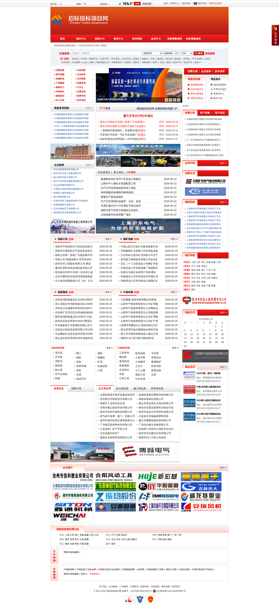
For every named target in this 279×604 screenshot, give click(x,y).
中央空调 (140, 378)
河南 (193, 282)
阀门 (78, 353)
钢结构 (123, 357)
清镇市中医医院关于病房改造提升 (73, 246)
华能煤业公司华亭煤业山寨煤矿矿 (139, 280)
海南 (193, 270)
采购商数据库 (174, 38)
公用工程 (124, 378)
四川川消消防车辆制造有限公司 (68, 183)
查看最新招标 (197, 85)
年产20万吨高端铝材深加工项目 (118, 187)
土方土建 (140, 370)
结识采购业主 (197, 89)
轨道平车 (188, 62)
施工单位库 (139, 388)
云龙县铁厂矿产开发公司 (113, 428)
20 (204, 338)
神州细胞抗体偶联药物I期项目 (117, 192)
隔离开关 (93, 59)
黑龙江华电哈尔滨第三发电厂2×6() (122, 121)
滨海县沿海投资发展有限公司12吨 (74, 329)
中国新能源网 (128, 569)
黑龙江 (204, 266)
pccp (85, 62)
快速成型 (102, 366)
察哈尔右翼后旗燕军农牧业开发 (156, 407)
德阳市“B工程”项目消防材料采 (137, 338)
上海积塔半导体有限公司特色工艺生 (204, 208)
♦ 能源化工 (59, 87)
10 (185, 334)
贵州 (198, 274)
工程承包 (124, 352)
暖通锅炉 (156, 361)
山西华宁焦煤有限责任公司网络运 (139, 308)
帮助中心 (175, 3)
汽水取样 (76, 62)
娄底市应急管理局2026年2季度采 (73, 321)
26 (198, 342)
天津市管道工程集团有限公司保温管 (70, 203)
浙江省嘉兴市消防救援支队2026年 (74, 303)
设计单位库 (122, 388)
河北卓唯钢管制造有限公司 (66, 172)
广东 (208, 270)
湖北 (198, 282)
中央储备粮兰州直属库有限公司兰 (73, 325)
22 (216, 338)
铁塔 (155, 62)
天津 (203, 278)
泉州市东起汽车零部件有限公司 (156, 411)
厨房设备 (156, 370)
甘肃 (198, 285)
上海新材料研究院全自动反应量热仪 (204, 240)
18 (191, 338)
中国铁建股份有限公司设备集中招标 (72, 114)
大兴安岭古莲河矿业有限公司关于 (139, 255)
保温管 (128, 62)
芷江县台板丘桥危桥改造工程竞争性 (204, 150)
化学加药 (65, 62)
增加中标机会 (197, 98)
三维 (99, 370)
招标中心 (100, 38)
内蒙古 (214, 278)
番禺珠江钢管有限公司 (64, 195)
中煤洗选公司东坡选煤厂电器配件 (139, 267)
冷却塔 (155, 353)
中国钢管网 (69, 569)
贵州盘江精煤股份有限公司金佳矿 (139, 259)
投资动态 (59, 388)
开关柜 (84, 59)
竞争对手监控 (219, 89)
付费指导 (134, 586)
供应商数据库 (193, 38)
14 (210, 334)
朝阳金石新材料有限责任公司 (116, 437)
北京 (193, 278)
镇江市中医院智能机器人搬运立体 (139, 333)
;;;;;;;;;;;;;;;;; (152, 53)
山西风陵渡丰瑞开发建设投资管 (117, 394)
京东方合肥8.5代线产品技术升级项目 (204, 212)
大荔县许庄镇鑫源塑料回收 (154, 416)
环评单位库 (157, 388)
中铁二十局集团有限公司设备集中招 (72, 126)
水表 (152, 59)
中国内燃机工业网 (155, 569)
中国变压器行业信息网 (109, 569)
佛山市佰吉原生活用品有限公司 (156, 403)
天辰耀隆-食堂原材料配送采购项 (138, 299)
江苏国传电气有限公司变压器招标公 (204, 124)
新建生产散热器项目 (112, 196)
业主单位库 (105, 388)
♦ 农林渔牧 (81, 70)
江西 (218, 262)
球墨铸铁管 (117, 62)
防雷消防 (156, 366)
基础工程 (140, 374)
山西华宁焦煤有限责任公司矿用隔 (139, 303)
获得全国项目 (197, 93)
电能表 (145, 59)
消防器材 (146, 62)
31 (185, 346)
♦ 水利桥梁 (81, 78)
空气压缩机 (197, 59)
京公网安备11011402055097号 (170, 591)
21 (210, 338)
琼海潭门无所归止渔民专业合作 (156, 428)
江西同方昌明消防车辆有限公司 (68, 191)
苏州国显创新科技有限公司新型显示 (204, 224)
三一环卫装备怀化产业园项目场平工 (204, 140)
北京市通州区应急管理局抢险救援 (73, 276)
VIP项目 (131, 172)
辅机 (78, 357)
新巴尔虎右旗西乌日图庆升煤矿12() (123, 126)
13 (204, 334)
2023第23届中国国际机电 (208, 414)
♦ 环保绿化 (59, 91)
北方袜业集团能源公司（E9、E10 (73, 280)
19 (198, 338)
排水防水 (124, 369)
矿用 (99, 361)
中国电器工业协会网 (86, 569)
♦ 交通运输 (59, 70)
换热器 (160, 59)
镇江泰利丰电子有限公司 (65, 179)
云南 (208, 274)
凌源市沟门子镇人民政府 (152, 437)
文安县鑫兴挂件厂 (110, 433)
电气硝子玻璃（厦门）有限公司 (117, 416)
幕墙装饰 (124, 361)
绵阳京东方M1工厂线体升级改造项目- (204, 232)
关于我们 (103, 586)
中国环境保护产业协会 (202, 569)
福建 (213, 262)
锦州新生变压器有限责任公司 (67, 215)
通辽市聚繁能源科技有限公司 (155, 420)
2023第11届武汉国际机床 (208, 400)
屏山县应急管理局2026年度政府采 (74, 338)
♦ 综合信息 (81, 100)
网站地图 (165, 586)
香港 (198, 270)
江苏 (198, 262)
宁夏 (208, 285)
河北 (198, 278)
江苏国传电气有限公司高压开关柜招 (204, 129)
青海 (203, 285)
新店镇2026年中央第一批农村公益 (74, 272)
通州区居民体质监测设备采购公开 (73, 267)
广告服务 (124, 586)
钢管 (92, 62)
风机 (78, 370)
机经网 (141, 569)
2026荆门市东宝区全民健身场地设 (74, 312)
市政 (121, 374)
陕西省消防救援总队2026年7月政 (73, 316)
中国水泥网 (184, 569)
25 (191, 342)
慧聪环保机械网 (71, 552)
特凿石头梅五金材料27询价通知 (138, 272)
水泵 (207, 59)
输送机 (177, 59)
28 (210, 342)
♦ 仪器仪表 (81, 91)
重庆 (193, 274)
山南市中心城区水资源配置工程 (118, 183)
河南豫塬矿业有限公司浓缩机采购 (139, 250)
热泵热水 (156, 357)
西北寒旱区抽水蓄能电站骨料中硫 (139, 329)
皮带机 (186, 59)
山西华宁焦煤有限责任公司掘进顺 (139, 312)
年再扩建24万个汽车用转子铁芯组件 (121, 205)
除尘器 (169, 59)
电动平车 (177, 62)
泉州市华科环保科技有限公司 (116, 411)
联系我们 (176, 586)
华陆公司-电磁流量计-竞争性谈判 (73, 259)
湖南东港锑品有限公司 (151, 399)
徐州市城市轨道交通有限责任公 (117, 420)
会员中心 (156, 38)
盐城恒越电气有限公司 (64, 207)
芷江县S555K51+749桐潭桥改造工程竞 (205, 155)
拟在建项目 (104, 172)
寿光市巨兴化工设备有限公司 (67, 176)
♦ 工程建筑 (59, 83)
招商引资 (76, 388)
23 (222, 338)
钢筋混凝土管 (102, 62)
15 (216, 334)
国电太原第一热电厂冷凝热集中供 (73, 255)
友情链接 (155, 586)
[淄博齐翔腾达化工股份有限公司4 (139, 325)
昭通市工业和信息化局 (112, 403)
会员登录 (206, 71)
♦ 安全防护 (81, 74)
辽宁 (193, 266)
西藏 (213, 274)
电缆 (168, 62)
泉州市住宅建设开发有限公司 (155, 433)
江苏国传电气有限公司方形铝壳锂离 (204, 134)
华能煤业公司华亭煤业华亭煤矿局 (139, 276)
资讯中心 (118, 38)
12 (198, 334)
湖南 (203, 282)
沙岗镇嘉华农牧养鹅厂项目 (116, 214)
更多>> (198, 62)
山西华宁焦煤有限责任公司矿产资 (139, 321)
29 (216, 342)
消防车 (136, 62)
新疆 (213, 285)
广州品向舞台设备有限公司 (154, 424)
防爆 (57, 378)
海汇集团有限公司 (62, 199)
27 (204, 342)
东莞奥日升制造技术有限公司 (116, 399)
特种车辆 (81, 366)
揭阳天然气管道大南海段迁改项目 (119, 210)
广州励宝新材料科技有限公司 (116, 424)
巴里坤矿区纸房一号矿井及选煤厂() (122, 134)
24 (185, 342)
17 (185, 338)
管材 (78, 361)
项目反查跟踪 (219, 85)
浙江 (203, 262)
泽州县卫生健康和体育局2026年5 (73, 308)
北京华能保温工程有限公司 (66, 211)
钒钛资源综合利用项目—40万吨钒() (123, 139)
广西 (213, 270)
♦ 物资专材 (81, 96)
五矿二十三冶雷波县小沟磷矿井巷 (139, 263)
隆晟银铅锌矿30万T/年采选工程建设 (121, 179)
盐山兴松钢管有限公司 (64, 187)
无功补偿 (126, 59)
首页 (166, 3)
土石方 (139, 366)
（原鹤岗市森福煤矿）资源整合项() (122, 130)
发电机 (136, 59)
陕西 (193, 285)
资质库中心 (218, 93)
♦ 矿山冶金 (59, 100)
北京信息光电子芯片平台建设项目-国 (204, 228)
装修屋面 (124, 365)
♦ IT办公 (79, 87)
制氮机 (101, 357)
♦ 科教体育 (81, 83)
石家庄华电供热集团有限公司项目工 (204, 145)
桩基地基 (140, 353)
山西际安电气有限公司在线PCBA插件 (204, 119)
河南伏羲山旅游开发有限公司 (116, 407)
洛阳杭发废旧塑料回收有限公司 (156, 394)
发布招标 (137, 38)
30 (222, 342)
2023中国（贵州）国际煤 (208, 373)
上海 (193, 262)
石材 (153, 374)
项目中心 (81, 38)
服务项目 (186, 3)
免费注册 (193, 71)
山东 (96, 535)
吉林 (198, 266)
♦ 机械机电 (59, 78)
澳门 (203, 270)
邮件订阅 (217, 98)
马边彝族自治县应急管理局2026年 (74, 333)
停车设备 (115, 59)
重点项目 (118, 172)
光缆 (162, 62)
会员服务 (113, 586)
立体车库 (104, 59)
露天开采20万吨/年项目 (138, 115)
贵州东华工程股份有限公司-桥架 (73, 263)
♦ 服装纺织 (59, 96)
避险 (99, 353)
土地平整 (140, 357)
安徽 (208, 262)
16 (222, 334)
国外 (193, 289)
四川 (203, 274)
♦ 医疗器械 (59, 74)
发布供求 (220, 71)
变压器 (75, 59)
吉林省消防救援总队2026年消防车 (74, 299)
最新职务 (144, 586)
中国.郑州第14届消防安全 (208, 387)
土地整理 (140, 361)
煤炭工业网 (171, 569)
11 (191, 334)
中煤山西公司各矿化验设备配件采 (139, 246)
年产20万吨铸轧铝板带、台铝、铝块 (121, 201)
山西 (208, 278)
